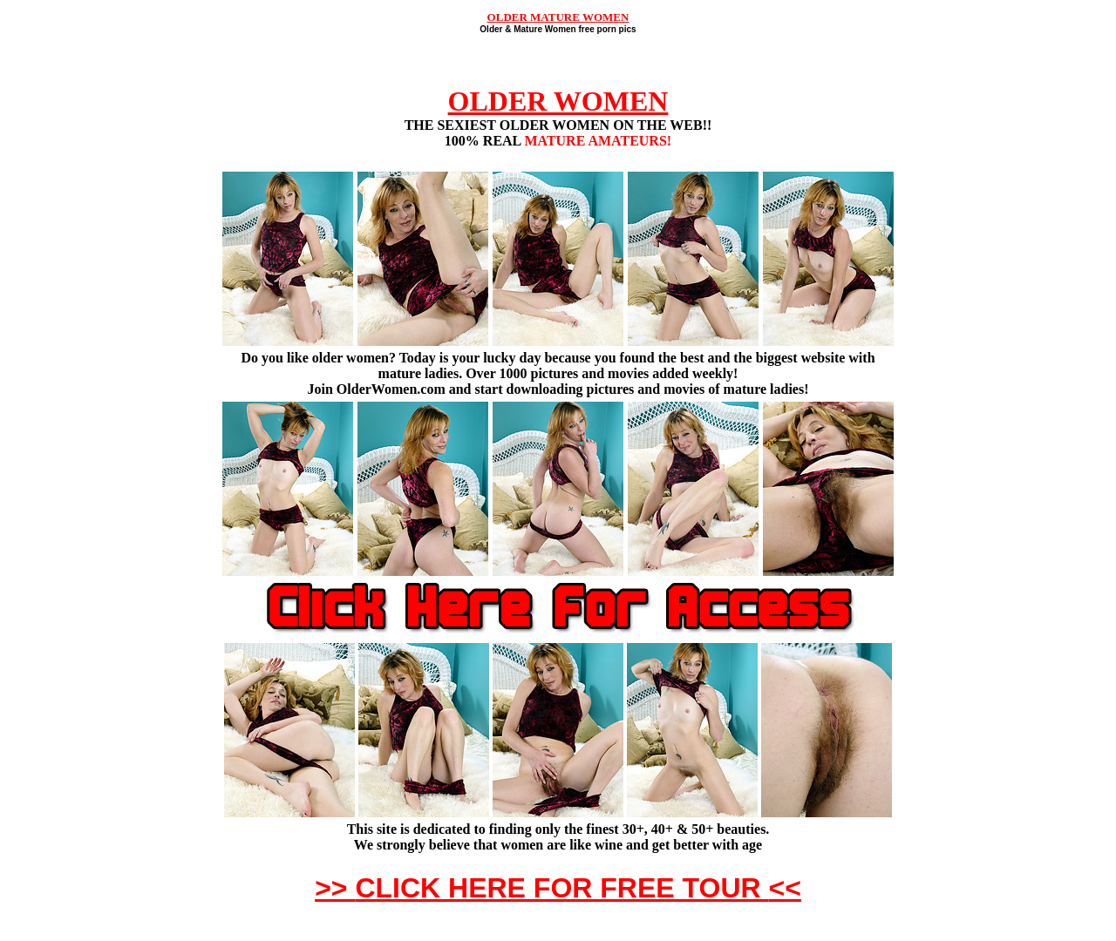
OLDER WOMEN (558, 101)
